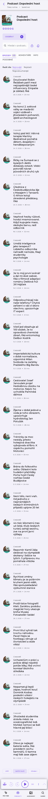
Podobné (8, 60)
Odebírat (14, 36)
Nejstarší (27, 67)
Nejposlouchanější (20, 71)
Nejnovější (17, 67)
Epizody (9, 55)
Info (35, 55)
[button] (22, 5)
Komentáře (25, 55)
